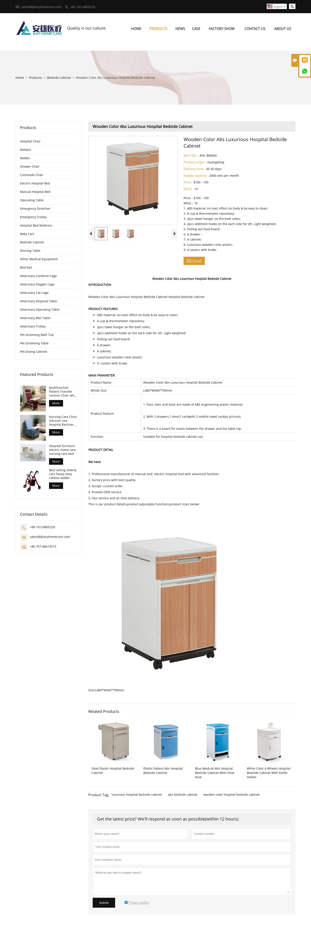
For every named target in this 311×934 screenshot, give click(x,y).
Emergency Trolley (33, 217)
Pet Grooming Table (34, 343)
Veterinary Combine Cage (38, 276)
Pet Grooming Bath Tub (37, 335)
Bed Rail (26, 267)
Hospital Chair (30, 141)
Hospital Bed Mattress (36, 225)
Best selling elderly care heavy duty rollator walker (62, 474)
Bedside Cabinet (59, 78)
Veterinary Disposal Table (38, 301)
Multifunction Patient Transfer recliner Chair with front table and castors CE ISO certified (62, 391)
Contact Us (254, 28)
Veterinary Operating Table (39, 309)
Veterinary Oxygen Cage (37, 284)
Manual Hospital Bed (35, 192)
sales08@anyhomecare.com (41, 7)
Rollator (25, 150)
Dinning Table (30, 251)
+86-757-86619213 (43, 546)
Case (196, 28)
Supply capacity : (196, 175)
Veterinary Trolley (33, 326)
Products (158, 28)
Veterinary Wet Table (35, 318)
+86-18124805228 (82, 7)
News (180, 28)
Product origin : (195, 162)
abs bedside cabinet (182, 794)
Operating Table (32, 200)
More (56, 403)
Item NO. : (191, 155)
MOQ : (189, 189)
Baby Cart (27, 234)
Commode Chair (31, 175)
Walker (25, 158)
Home (136, 28)
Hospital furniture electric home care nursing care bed (62, 450)
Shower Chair (30, 166)
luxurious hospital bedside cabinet (137, 794)
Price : (188, 182)
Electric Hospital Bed (35, 183)
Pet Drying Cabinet (33, 352)
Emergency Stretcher (35, 208)
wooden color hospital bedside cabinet (231, 794)
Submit (104, 902)
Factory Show (222, 28)
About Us (282, 28)
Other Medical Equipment (39, 259)
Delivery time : (194, 169)
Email (194, 260)
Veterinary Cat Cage (34, 293)
